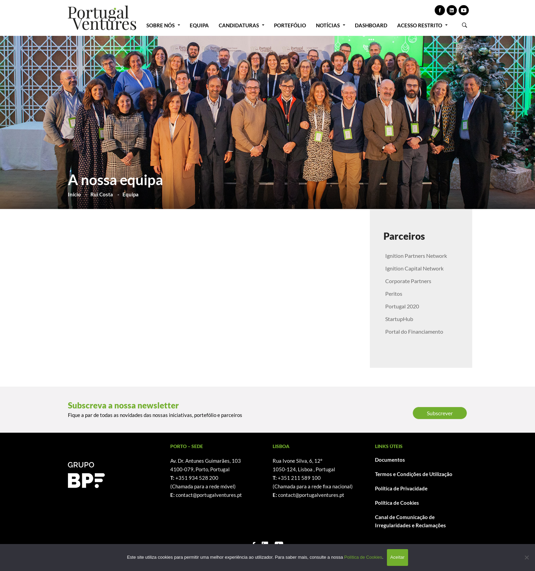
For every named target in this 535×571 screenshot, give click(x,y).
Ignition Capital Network (414, 268)
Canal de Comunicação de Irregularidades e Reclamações (410, 521)
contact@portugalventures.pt (209, 495)
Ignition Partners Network (416, 255)
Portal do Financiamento (414, 331)
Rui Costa (101, 194)
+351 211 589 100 (299, 478)
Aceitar (397, 557)
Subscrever (440, 413)
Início (74, 194)
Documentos (390, 460)
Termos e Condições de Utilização (413, 474)
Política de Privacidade (401, 488)
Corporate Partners (408, 281)
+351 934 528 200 (196, 478)
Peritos (393, 293)
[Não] (526, 557)
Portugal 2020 (402, 306)
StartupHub (399, 319)
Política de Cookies (397, 503)
